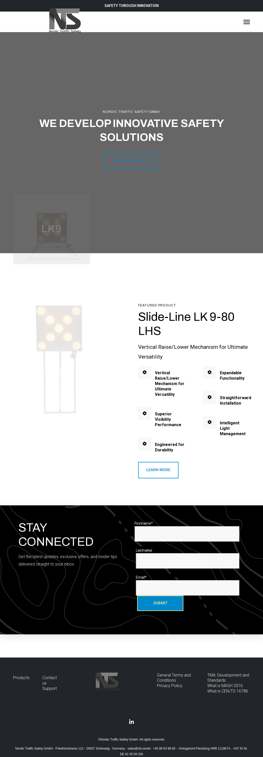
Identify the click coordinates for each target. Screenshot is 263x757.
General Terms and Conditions (174, 678)
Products (21, 677)
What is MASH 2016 (225, 685)
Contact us (49, 680)
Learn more (158, 470)
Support (49, 688)
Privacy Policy (169, 685)
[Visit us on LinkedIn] (131, 722)
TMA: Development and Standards (228, 678)
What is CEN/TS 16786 (227, 691)
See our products (131, 160)
